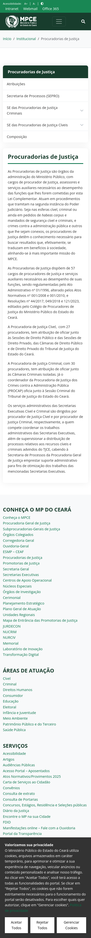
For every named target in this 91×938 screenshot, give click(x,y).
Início (7, 38)
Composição (17, 136)
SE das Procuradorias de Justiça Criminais (32, 110)
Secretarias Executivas (21, 574)
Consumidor (13, 695)
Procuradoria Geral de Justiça (26, 523)
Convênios (11, 788)
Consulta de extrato (19, 793)
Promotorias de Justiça (21, 563)
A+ (25, 3)
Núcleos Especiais (17, 586)
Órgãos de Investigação (22, 591)
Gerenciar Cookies (71, 925)
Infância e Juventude (19, 712)
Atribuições (16, 84)
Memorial (10, 643)
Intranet (11, 8)
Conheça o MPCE (16, 517)
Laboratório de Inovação (22, 649)
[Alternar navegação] (59, 21)
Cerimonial (12, 597)
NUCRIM (10, 631)
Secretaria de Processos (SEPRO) (33, 96)
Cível (7, 678)
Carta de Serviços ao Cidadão (26, 782)
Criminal (10, 684)
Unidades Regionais (19, 614)
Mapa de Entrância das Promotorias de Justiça (40, 620)
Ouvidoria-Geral (16, 546)
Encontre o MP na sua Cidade (26, 816)
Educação (10, 701)
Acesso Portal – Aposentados (26, 770)
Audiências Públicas (19, 765)
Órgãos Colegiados (18, 534)
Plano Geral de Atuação (22, 609)
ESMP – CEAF (13, 551)
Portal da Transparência (22, 833)
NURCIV (9, 637)
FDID (7, 822)
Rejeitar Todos (42, 925)
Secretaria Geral (16, 569)
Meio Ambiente (15, 718)
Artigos (8, 759)
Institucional (26, 38)
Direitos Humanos (17, 689)
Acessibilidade (14, 753)
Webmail (30, 8)
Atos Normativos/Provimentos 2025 (32, 776)
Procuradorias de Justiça (22, 557)
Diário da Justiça (16, 810)
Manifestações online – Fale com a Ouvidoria (39, 828)
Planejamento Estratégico (23, 603)
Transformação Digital (21, 654)
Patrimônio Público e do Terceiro (29, 724)
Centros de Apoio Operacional (27, 580)
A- (34, 3)
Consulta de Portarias (20, 799)
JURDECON (12, 626)
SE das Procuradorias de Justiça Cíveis (37, 125)
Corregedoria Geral (18, 540)
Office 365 (50, 8)
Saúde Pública (14, 729)
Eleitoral (9, 707)
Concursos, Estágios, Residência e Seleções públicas (45, 805)
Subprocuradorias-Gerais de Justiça (31, 529)
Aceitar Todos (16, 925)
